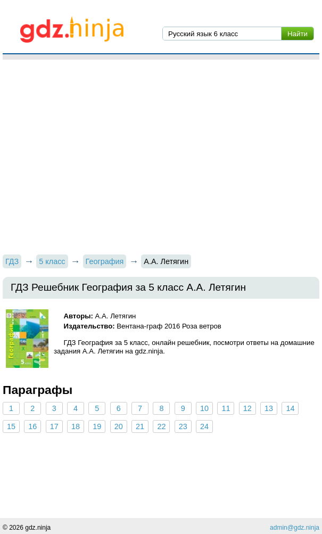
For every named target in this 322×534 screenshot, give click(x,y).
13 (269, 408)
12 (247, 408)
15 (11, 426)
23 (183, 426)
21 (140, 426)
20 (118, 426)
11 (225, 408)
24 (204, 426)
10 (204, 408)
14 (290, 408)
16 (32, 426)
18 (75, 426)
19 (97, 426)
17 (54, 426)
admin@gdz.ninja (294, 527)
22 (161, 426)
